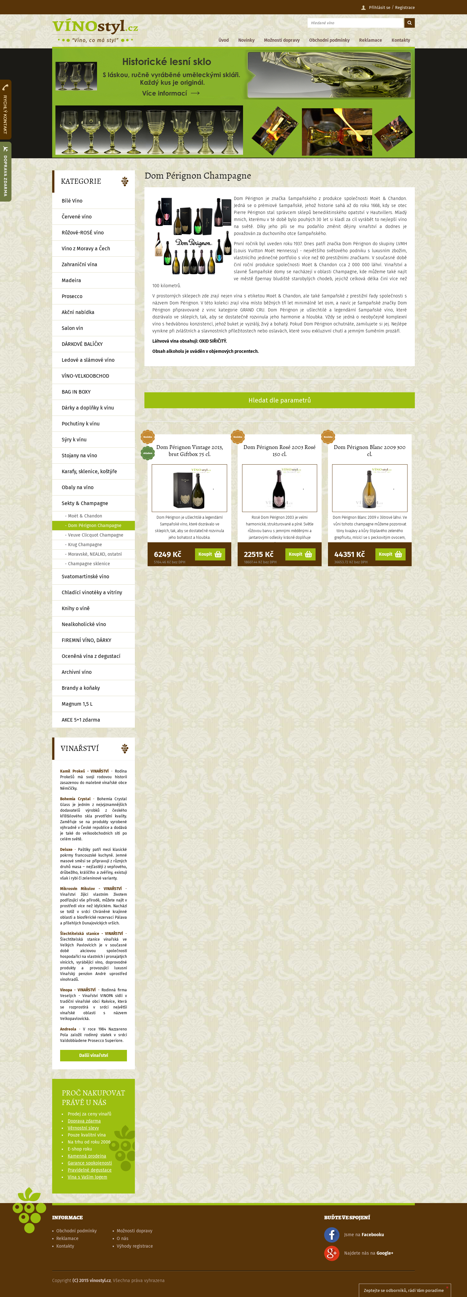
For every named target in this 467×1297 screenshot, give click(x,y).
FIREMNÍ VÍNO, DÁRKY (86, 640)
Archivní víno (77, 672)
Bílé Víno (72, 201)
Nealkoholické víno (84, 624)
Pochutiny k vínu (81, 424)
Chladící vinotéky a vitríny (92, 592)
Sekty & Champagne (85, 503)
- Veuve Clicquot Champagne (94, 535)
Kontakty (401, 40)
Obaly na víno (78, 487)
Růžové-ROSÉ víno (83, 233)
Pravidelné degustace (90, 1170)
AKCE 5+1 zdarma (81, 720)
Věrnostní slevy (83, 1128)
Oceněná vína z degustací (91, 656)
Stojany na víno (79, 456)
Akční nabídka (78, 312)
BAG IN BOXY (76, 392)
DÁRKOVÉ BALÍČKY (82, 344)
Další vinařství (93, 1055)
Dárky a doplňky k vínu (88, 408)
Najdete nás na (358, 1253)
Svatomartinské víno (85, 577)
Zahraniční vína (79, 264)
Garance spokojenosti (90, 1163)
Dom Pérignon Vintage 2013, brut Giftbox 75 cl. (189, 451)
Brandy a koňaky (81, 688)
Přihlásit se (375, 7)
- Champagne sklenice (87, 564)
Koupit (210, 554)
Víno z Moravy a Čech (86, 249)
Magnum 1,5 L (77, 704)
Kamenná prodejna (87, 1156)
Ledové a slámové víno (88, 360)
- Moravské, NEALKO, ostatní (93, 554)
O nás (123, 1238)
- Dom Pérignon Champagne (93, 525)
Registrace (405, 7)
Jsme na (354, 1235)
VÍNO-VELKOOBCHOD (85, 376)
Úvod (224, 40)
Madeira (71, 280)
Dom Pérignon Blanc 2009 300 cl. (370, 451)
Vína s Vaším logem (87, 1177)
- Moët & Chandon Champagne (83, 517)
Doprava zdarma (84, 1121)
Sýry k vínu (74, 440)
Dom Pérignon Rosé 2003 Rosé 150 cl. (279, 451)
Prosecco (72, 296)
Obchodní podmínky (329, 40)
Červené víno (77, 217)
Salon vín (72, 328)
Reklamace (370, 40)
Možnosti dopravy (282, 40)
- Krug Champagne (83, 544)
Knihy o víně (76, 608)
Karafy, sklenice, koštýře (89, 471)
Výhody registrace (135, 1246)
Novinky (246, 40)
